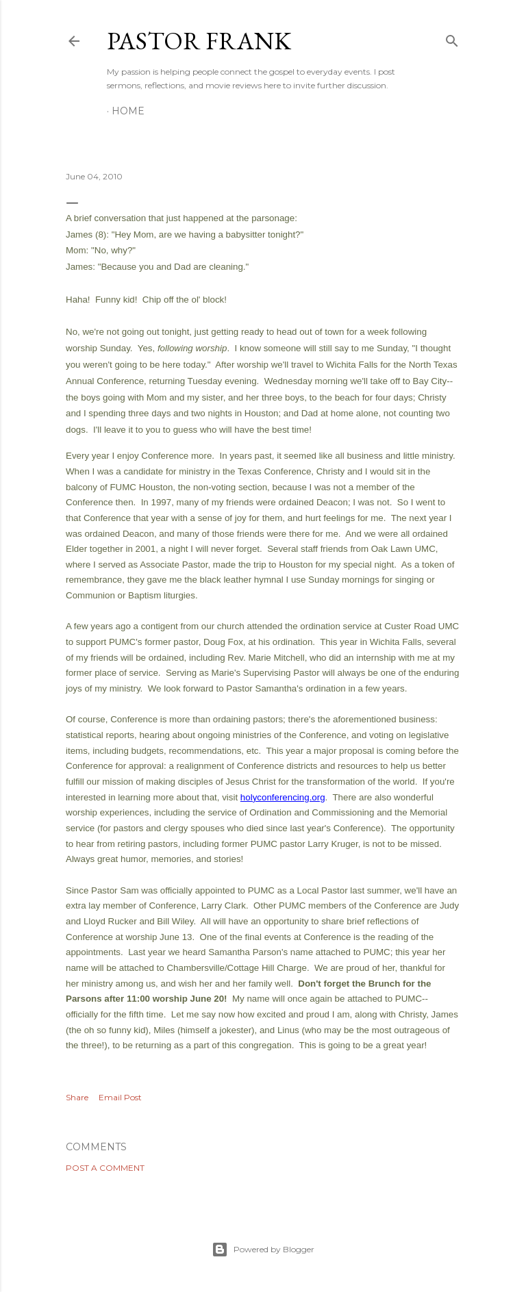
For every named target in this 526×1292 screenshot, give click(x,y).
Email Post (120, 1097)
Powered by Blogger (263, 1249)
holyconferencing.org (282, 797)
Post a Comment (105, 1168)
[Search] (452, 38)
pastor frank (199, 41)
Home (128, 111)
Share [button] (77, 1097)
